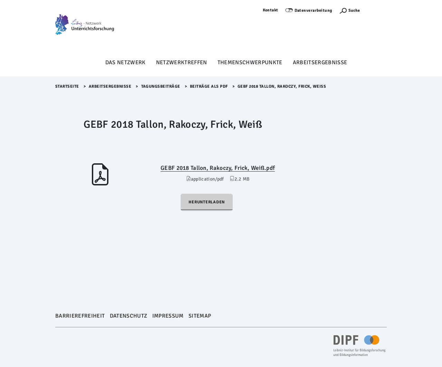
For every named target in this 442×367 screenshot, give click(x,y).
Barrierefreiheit (80, 315)
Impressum (168, 315)
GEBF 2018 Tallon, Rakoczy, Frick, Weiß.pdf (218, 168)
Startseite (67, 86)
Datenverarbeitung (314, 10)
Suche (354, 10)
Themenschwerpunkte (250, 62)
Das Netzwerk (125, 62)
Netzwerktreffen (181, 62)
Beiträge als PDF (209, 86)
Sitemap (200, 315)
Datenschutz (128, 315)
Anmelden (377, 10)
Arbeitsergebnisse (320, 62)
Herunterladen (207, 202)
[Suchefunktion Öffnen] (349, 10)
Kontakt (271, 10)
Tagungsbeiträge (161, 86)
